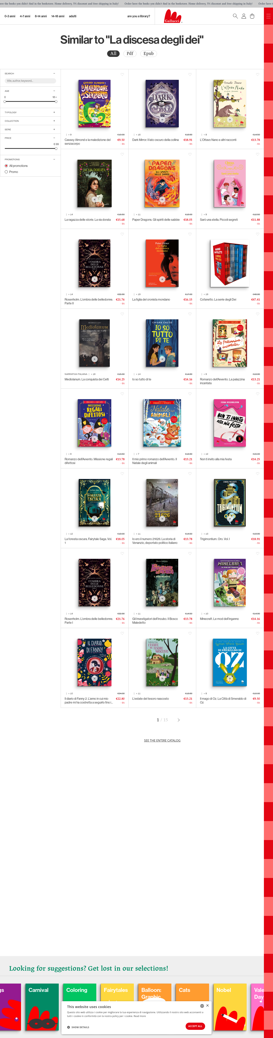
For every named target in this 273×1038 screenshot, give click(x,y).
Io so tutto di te (141, 379)
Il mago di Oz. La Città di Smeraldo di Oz (223, 700)
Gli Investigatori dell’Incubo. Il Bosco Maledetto (155, 620)
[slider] (5, 101)
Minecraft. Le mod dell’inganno (219, 619)
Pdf (130, 53)
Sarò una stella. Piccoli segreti (219, 219)
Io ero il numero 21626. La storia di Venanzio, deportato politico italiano (154, 541)
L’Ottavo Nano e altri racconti (218, 140)
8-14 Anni (41, 16)
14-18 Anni (57, 16)
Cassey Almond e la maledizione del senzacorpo (88, 141)
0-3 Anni (10, 16)
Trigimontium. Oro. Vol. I (215, 539)
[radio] (113, 53)
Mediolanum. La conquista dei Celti (87, 379)
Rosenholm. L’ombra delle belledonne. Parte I (89, 620)
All (113, 53)
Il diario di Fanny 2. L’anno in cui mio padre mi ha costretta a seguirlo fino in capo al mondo (89, 700)
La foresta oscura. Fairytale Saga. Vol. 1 (88, 541)
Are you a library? (138, 16)
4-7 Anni (25, 16)
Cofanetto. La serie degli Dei (218, 299)
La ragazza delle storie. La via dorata (88, 219)
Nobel (241, 989)
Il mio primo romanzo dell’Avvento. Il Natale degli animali (154, 461)
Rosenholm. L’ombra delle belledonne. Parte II (89, 301)
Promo (13, 172)
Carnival (55, 989)
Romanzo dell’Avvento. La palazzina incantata (222, 381)
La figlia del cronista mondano (151, 299)
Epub (149, 53)
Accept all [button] (193, 1025)
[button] (78, 1027)
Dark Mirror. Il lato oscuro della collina (155, 140)
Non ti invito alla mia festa (216, 459)
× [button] (207, 1005)
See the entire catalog (162, 740)
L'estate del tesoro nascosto (150, 698)
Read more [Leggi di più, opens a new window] (140, 1015)
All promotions (18, 166)
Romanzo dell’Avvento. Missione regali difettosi (89, 461)
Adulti (72, 16)
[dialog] (136, 1017)
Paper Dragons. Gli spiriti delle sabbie (156, 219)
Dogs (13, 989)
